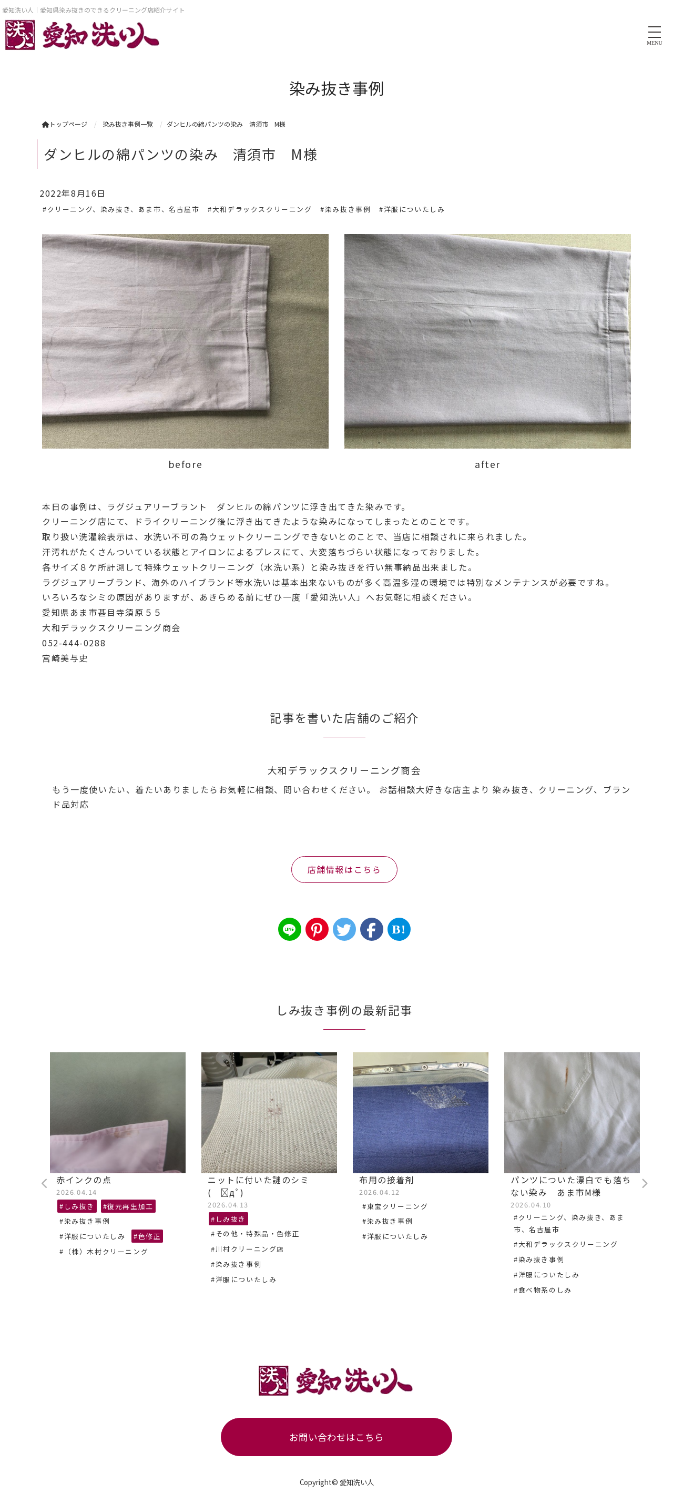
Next (644, 1184)
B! (399, 929)
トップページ (64, 123)
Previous (44, 1184)
